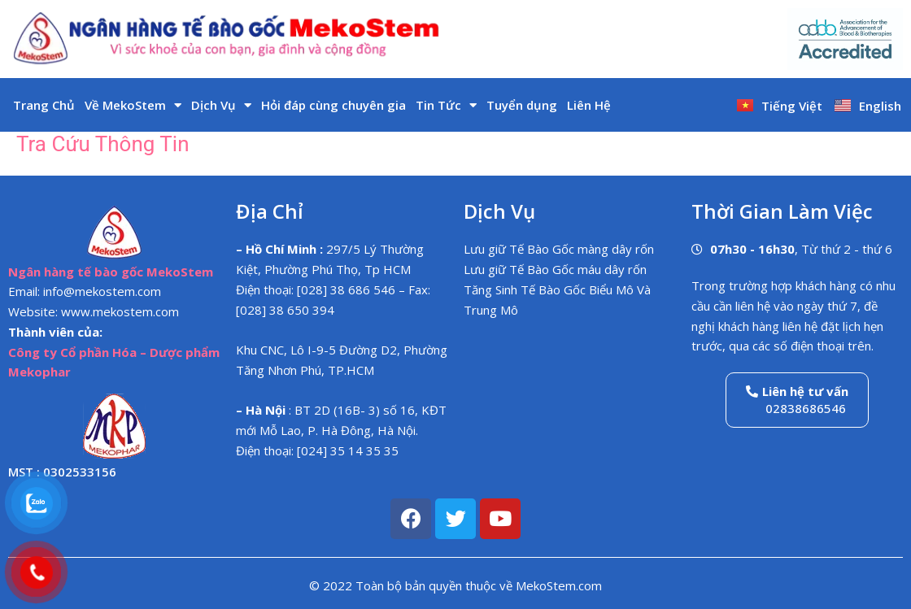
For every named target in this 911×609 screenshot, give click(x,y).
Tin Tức (446, 105)
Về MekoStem (133, 105)
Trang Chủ (44, 105)
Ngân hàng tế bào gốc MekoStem (110, 271)
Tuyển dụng (521, 105)
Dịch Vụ (221, 105)
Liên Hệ (589, 105)
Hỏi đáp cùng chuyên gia (333, 105)
